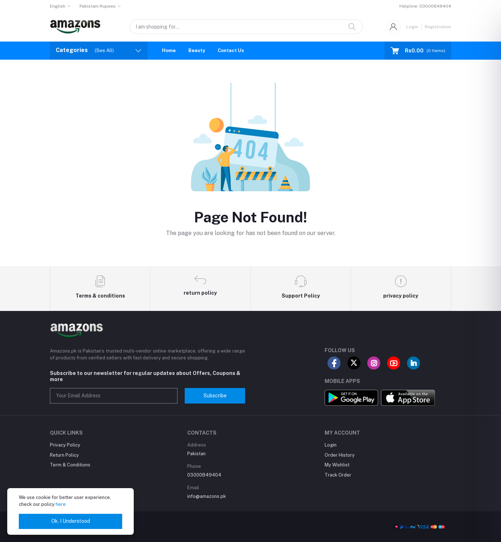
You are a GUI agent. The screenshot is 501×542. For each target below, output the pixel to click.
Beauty (196, 50)
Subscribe (215, 395)
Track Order (338, 475)
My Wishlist (337, 465)
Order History (340, 455)
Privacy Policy (65, 445)
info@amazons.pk (206, 496)
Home (169, 50)
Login (412, 26)
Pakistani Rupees (98, 6)
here (61, 504)
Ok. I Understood (70, 521)
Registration (438, 26)
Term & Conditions (70, 465)
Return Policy (64, 455)
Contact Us (231, 50)
